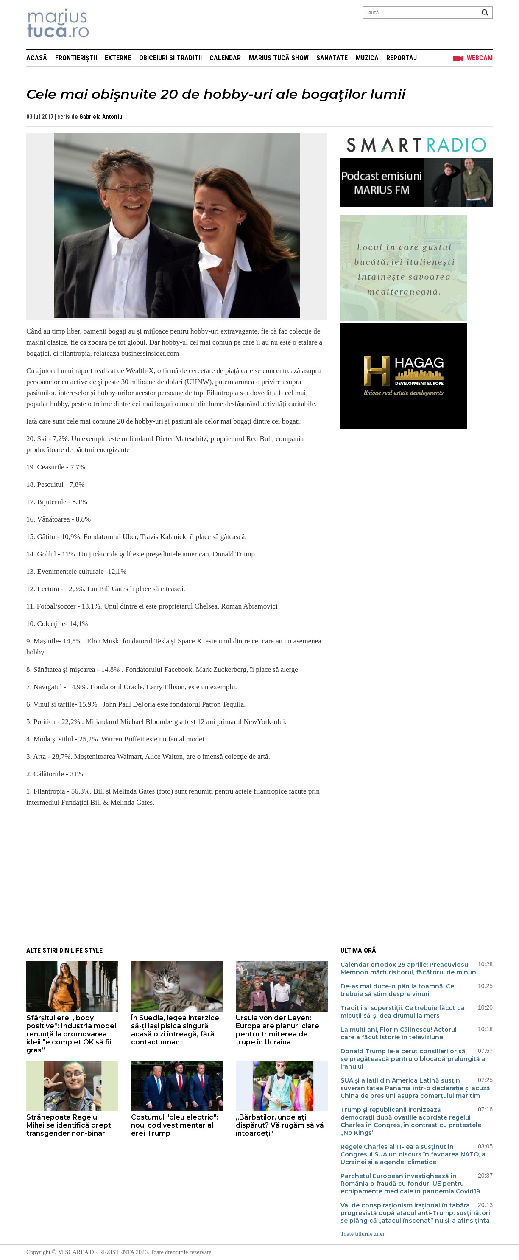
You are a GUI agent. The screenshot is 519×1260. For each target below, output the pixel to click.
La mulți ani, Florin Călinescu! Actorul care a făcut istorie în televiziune (398, 1033)
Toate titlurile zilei (362, 1234)
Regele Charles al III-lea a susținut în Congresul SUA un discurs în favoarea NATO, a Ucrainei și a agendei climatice (413, 1154)
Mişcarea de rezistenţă (103, 24)
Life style (87, 950)
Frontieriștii (76, 58)
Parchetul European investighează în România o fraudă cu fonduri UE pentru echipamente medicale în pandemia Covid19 (410, 1183)
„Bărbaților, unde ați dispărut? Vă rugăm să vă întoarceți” (280, 1125)
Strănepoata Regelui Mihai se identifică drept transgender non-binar (68, 1125)
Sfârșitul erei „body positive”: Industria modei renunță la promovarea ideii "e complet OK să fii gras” (71, 1034)
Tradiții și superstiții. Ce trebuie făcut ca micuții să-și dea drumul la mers (402, 1011)
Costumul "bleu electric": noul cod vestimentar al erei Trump (174, 1125)
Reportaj (401, 58)
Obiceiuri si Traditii (170, 58)
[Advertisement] (170, 873)
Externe (118, 58)
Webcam (480, 58)
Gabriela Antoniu (101, 116)
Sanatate (332, 58)
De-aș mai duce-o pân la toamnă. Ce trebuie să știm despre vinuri (397, 990)
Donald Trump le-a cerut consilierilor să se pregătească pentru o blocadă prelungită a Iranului (413, 1058)
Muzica (367, 58)
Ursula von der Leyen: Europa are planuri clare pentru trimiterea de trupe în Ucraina (277, 1030)
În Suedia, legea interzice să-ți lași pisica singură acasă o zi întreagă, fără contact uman (175, 1030)
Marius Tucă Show (279, 58)
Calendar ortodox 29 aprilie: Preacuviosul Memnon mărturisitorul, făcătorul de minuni (409, 968)
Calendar (225, 58)
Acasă (36, 58)
